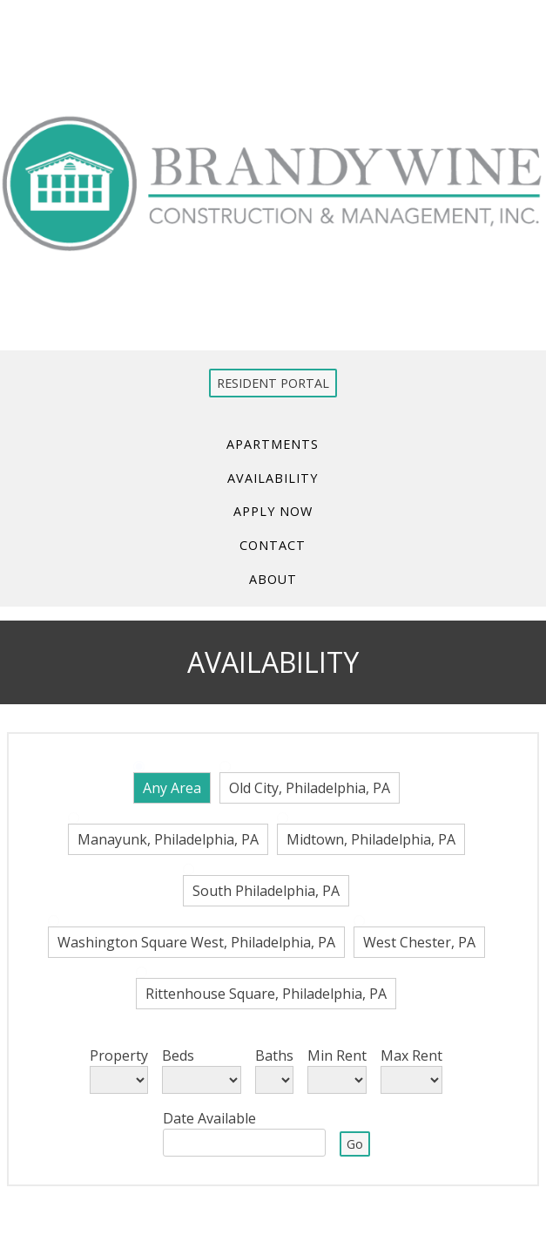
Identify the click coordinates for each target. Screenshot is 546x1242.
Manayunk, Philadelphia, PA (168, 839)
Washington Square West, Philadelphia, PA (196, 942)
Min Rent (337, 1055)
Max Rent (411, 1055)
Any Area (172, 787)
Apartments (273, 443)
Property (119, 1055)
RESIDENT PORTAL (273, 383)
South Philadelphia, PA (266, 890)
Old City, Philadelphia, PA (309, 787)
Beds (178, 1055)
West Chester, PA (419, 942)
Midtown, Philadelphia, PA (370, 839)
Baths (274, 1055)
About (273, 579)
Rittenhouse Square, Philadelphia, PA (266, 993)
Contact (273, 545)
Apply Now (273, 511)
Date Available (209, 1118)
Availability (273, 477)
